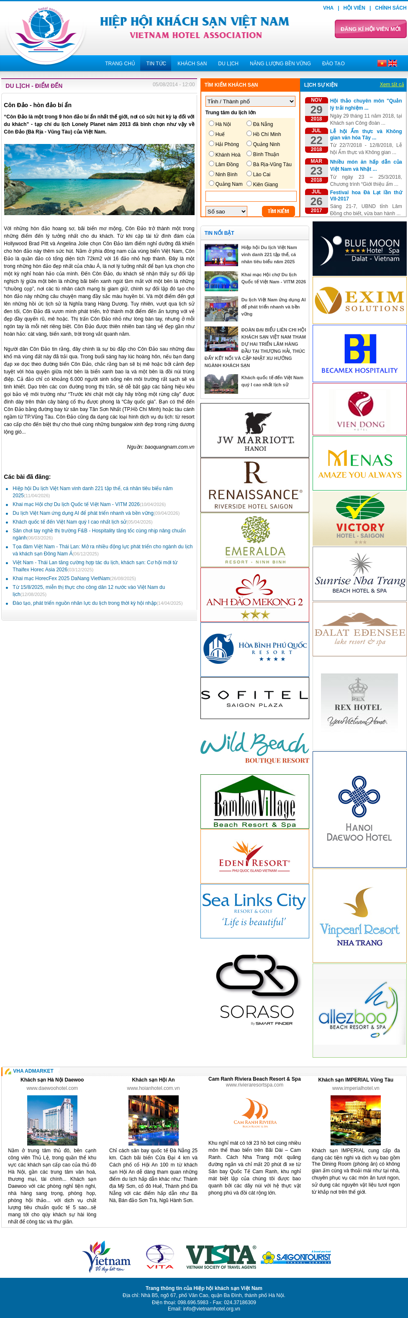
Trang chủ (120, 64)
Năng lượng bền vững (280, 64)
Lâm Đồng (227, 164)
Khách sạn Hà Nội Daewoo (52, 1080)
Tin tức (156, 64)
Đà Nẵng (263, 124)
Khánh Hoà (228, 155)
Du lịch (228, 64)
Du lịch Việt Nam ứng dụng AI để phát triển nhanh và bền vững (96, 513)
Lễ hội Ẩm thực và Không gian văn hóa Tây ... (366, 134)
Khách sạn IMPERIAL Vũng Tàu (355, 1080)
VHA (328, 8)
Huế (220, 134)
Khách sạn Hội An (153, 1080)
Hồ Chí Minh (267, 134)
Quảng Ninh (266, 144)
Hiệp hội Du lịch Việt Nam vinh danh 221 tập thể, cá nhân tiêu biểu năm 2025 (269, 254)
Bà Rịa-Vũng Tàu (272, 164)
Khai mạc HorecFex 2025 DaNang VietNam (74, 578)
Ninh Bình (227, 174)
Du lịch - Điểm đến (33, 85)
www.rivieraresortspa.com (254, 1085)
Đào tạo (333, 64)
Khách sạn (192, 64)
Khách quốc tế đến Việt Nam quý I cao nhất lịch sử (82, 522)
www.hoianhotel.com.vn (153, 1088)
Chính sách (390, 8)
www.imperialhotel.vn (356, 1088)
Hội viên (354, 8)
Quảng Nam (229, 184)
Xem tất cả (392, 84)
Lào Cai (261, 174)
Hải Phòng (227, 144)
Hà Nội (223, 124)
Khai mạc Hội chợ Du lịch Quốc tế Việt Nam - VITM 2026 (89, 504)
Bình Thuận (266, 154)
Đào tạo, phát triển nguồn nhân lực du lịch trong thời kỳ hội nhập (97, 603)
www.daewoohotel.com (52, 1088)
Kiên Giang (265, 185)
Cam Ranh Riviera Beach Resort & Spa (254, 1079)
